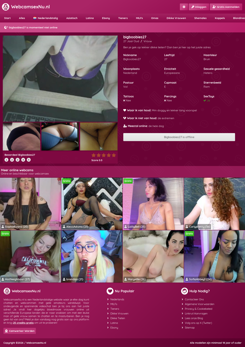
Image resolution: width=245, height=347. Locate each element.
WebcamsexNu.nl (26, 7)
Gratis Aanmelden (226, 7)
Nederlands (115, 299)
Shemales (200, 18)
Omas (154, 18)
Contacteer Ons (193, 299)
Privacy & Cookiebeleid (197, 308)
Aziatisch (71, 18)
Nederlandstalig (45, 18)
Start (7, 18)
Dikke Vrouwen (176, 18)
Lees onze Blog (192, 318)
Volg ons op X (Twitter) (197, 323)
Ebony (106, 18)
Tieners (123, 18)
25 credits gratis (23, 322)
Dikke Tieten (116, 318)
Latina (90, 18)
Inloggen (199, 7)
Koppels (220, 18)
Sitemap (188, 327)
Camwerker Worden (19, 331)
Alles (22, 18)
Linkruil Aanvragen (195, 313)
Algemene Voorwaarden (198, 304)
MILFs (139, 18)
